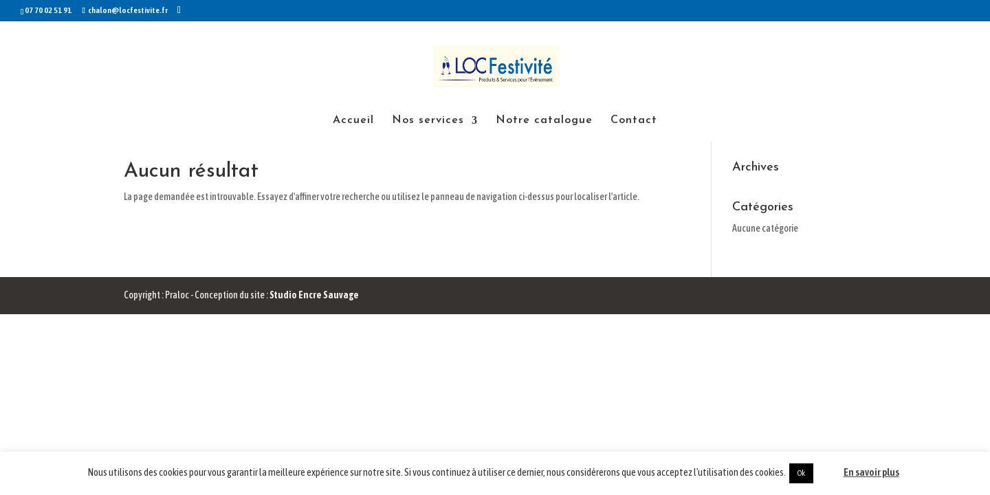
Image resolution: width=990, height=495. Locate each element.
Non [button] (827, 472)
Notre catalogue (544, 121)
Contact (633, 121)
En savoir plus (871, 472)
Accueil (353, 121)
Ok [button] (801, 473)
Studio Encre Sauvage (314, 294)
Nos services (428, 121)
